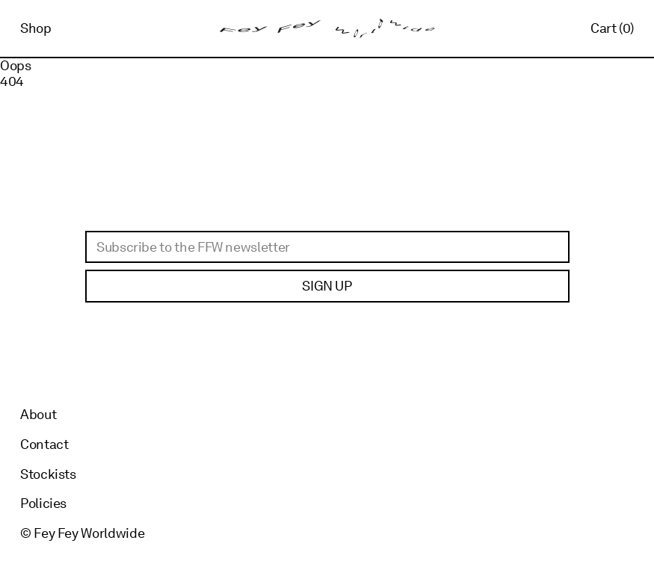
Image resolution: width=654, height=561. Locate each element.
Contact (44, 444)
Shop (36, 28)
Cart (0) (612, 28)
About (38, 414)
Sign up (326, 286)
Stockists (48, 474)
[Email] (327, 247)
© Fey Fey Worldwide (82, 533)
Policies (43, 503)
